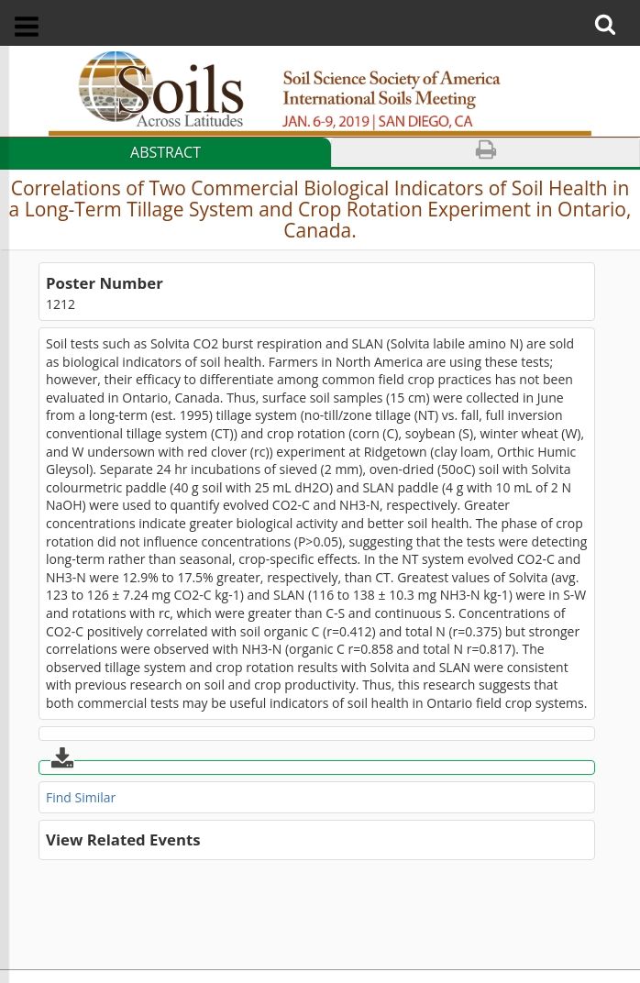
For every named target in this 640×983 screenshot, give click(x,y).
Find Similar (81, 797)
